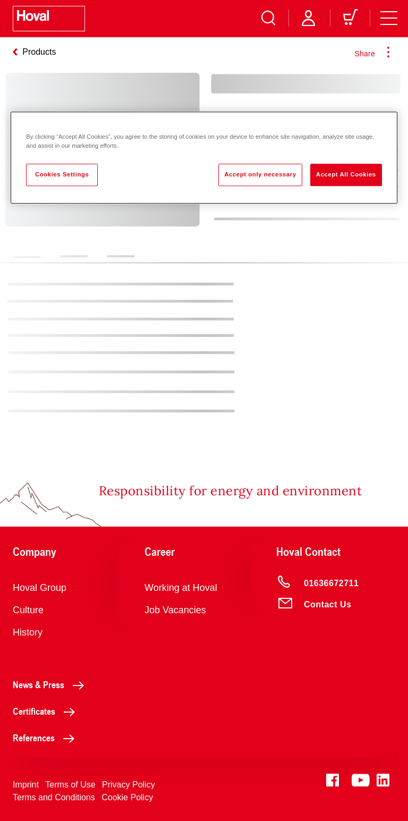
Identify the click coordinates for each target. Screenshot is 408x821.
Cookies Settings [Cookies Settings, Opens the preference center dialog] (62, 174)
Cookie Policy (127, 797)
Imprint (26, 784)
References (46, 737)
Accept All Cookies (346, 174)
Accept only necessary (260, 174)
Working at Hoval (180, 587)
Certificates (47, 711)
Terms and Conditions (54, 797)
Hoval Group (39, 587)
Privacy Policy (128, 784)
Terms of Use (70, 784)
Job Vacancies (175, 610)
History (27, 632)
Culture (28, 610)
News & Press (51, 684)
